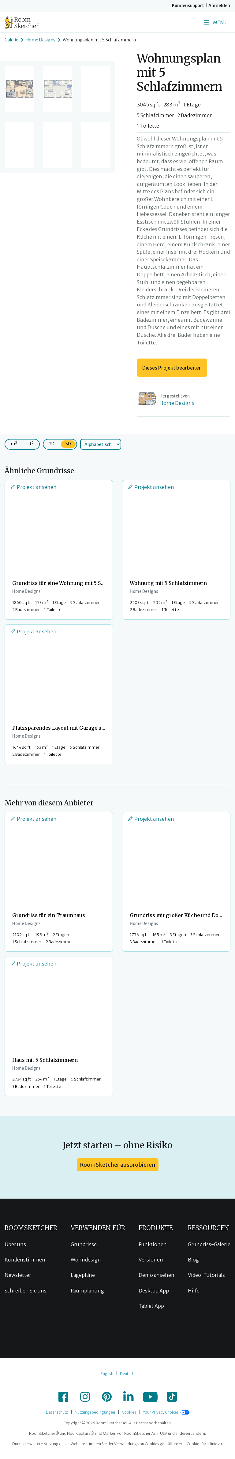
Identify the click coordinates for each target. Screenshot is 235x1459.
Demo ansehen (156, 1275)
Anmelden (219, 5)
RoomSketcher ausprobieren (117, 1164)
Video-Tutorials (206, 1275)
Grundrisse (84, 1244)
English (107, 1373)
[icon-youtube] (150, 1396)
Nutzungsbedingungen (95, 1412)
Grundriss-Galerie (209, 1244)
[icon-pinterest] (106, 1396)
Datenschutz (57, 1412)
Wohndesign (86, 1260)
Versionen (151, 1260)
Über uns (15, 1244)
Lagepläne (83, 1275)
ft (31, 444)
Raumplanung (87, 1291)
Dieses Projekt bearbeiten (172, 368)
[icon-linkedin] (128, 1396)
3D (68, 444)
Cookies (129, 1412)
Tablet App (151, 1306)
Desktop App (154, 1291)
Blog (193, 1260)
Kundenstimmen (25, 1260)
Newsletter (18, 1275)
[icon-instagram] (85, 1396)
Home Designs (40, 40)
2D (51, 444)
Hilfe (194, 1291)
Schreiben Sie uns (26, 1291)
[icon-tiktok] (172, 1396)
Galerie (11, 40)
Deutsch (127, 1373)
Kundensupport (188, 5)
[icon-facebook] (63, 1396)
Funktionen (153, 1244)
